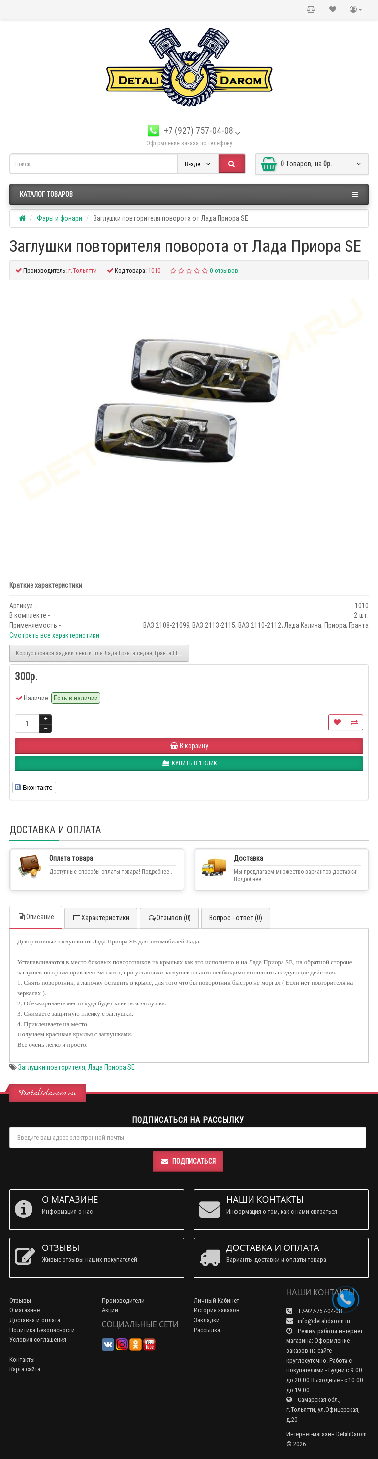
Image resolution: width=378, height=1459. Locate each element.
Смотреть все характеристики (54, 635)
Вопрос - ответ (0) (235, 917)
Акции (110, 1310)
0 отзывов (224, 270)
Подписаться (188, 1161)
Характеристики (100, 917)
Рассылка (207, 1330)
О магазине (24, 1310)
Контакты (22, 1359)
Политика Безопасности (42, 1330)
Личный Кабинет (216, 1300)
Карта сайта (24, 1369)
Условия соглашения (37, 1340)
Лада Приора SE (111, 1067)
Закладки (207, 1320)
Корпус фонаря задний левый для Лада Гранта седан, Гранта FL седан (102, 653)
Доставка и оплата (34, 1320)
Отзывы (20, 1300)
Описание (35, 916)
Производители (123, 1300)
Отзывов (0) (169, 917)
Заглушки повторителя (51, 1067)
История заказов (217, 1310)
